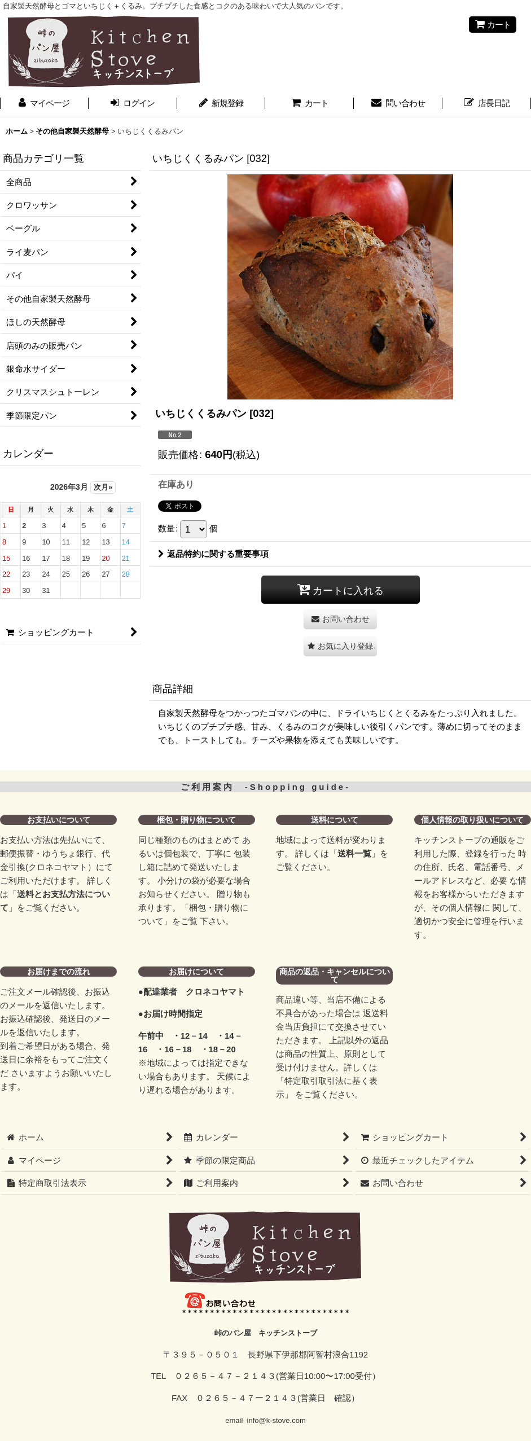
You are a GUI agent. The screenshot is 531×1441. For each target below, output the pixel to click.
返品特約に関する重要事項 (213, 554)
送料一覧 (354, 853)
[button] (340, 646)
